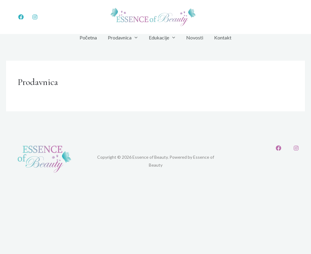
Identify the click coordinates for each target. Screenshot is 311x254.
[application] (136, 37)
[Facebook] (21, 17)
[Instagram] (35, 17)
